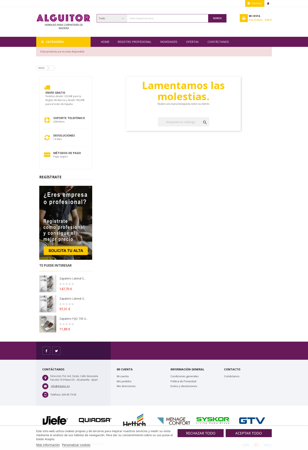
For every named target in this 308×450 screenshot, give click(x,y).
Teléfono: (55, 394)
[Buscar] (183, 121)
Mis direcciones (126, 386)
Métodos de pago (67, 153)
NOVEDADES (168, 42)
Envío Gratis (55, 93)
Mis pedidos (124, 381)
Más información (48, 445)
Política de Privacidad (183, 381)
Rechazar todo (200, 433)
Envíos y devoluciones (184, 386)
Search (217, 18)
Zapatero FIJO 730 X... (73, 319)
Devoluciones (64, 135)
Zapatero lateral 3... (72, 298)
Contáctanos (218, 42)
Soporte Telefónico (69, 118)
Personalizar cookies (76, 445)
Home (105, 42)
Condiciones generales (185, 376)
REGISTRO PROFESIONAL (134, 42)
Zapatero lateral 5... (72, 278)
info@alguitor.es (60, 386)
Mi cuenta (123, 376)
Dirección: (56, 376)
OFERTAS (192, 42)
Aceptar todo (248, 433)
